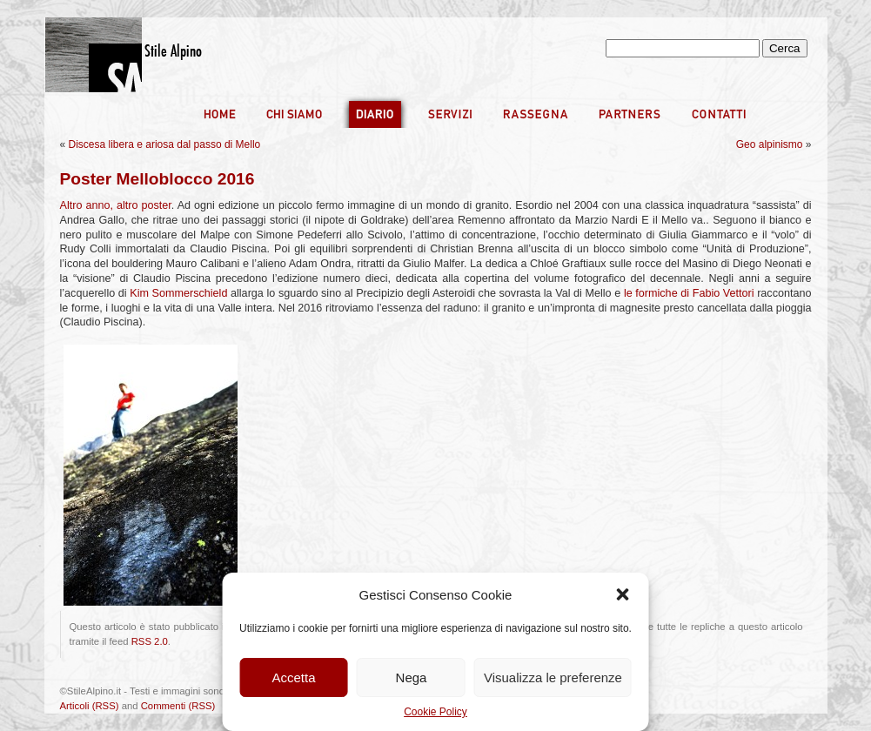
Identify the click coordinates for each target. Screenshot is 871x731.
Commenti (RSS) (178, 706)
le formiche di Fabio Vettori (690, 293)
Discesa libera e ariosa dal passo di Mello (165, 144)
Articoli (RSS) (89, 706)
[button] (623, 594)
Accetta (294, 677)
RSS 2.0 (149, 641)
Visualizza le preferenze (553, 677)
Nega (411, 677)
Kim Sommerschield (178, 293)
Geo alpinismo (769, 144)
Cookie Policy (435, 712)
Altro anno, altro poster (115, 205)
